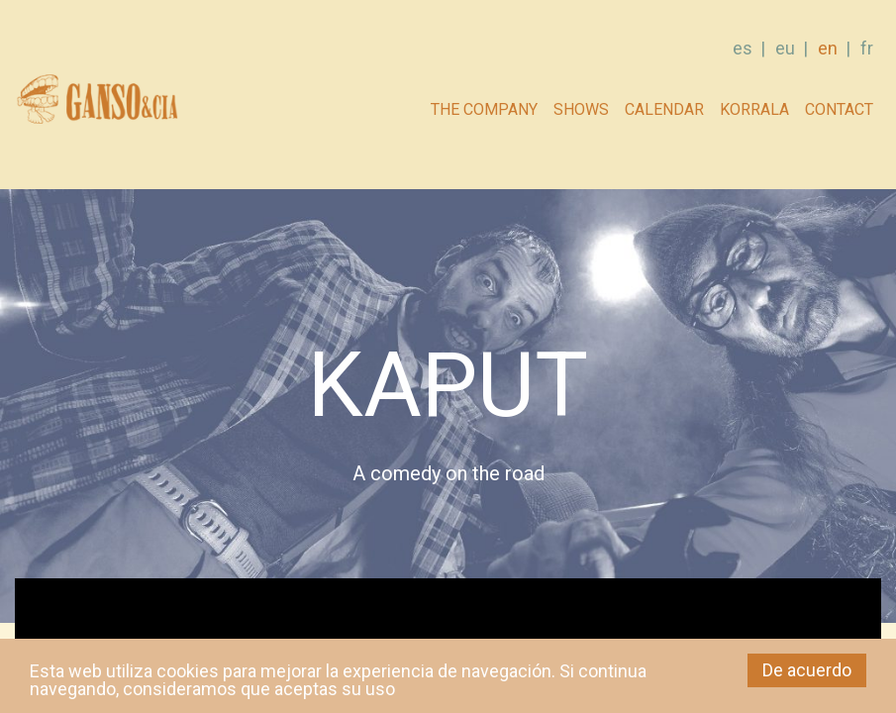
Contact (839, 109)
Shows (581, 109)
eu (785, 48)
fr (866, 48)
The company (484, 109)
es (742, 48)
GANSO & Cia (96, 104)
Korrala (754, 109)
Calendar (664, 109)
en (828, 48)
